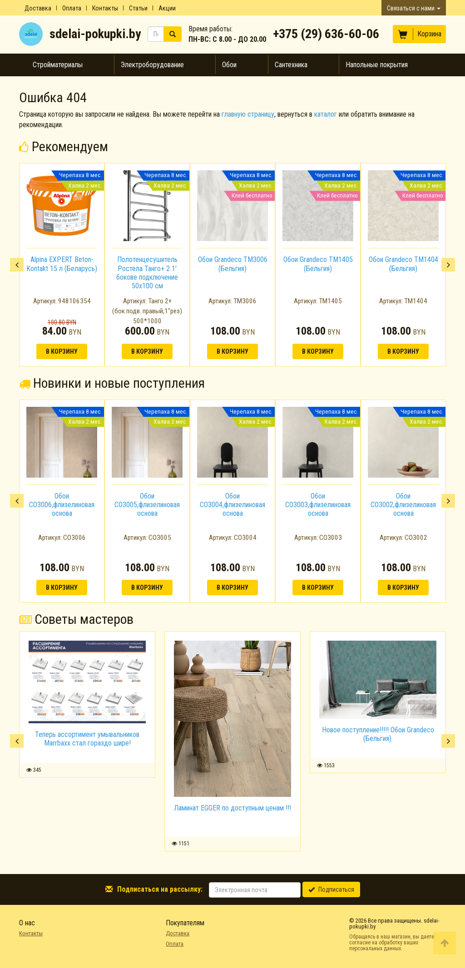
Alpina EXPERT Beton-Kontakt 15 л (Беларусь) (61, 263)
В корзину (62, 351)
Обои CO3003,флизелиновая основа (318, 505)
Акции (167, 8)
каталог (325, 114)
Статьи (138, 8)
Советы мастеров (76, 619)
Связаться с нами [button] (413, 8)
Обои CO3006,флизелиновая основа (61, 505)
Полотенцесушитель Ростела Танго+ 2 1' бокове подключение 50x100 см (147, 272)
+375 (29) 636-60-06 (326, 33)
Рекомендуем (63, 146)
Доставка (38, 8)
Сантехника (291, 64)
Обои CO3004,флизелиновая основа (232, 505)
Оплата (71, 8)
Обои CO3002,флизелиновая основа (403, 505)
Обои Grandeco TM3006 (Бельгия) (232, 263)
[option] (61, 264)
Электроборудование (152, 64)
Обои (229, 64)
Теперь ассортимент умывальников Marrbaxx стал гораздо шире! (87, 738)
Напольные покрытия (377, 64)
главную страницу (248, 114)
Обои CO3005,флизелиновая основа (147, 505)
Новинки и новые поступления (112, 383)
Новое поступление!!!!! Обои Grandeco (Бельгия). (378, 734)
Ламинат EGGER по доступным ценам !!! (232, 808)
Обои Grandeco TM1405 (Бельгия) (318, 263)
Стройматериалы (58, 64)
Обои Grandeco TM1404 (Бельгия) (403, 263)
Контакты (105, 8)
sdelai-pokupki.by (95, 33)
